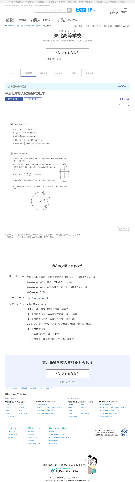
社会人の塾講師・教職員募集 (59, 437)
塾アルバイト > (72, 2)
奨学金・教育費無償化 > (16, 2)
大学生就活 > (99, 2)
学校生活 (89, 73)
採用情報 (31, 434)
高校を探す (20, 26)
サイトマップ (12, 437)
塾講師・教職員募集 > (86, 2)
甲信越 (21, 407)
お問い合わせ (33, 437)
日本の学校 (10, 26)
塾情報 (51, 431)
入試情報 (28, 73)
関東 (8, 407)
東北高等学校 (67, 35)
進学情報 (58, 73)
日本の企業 (53, 443)
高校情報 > (30, 2)
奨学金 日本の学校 (106, 416)
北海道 (87, 26)
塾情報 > (62, 2)
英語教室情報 (53, 440)
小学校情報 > (52, 2)
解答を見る (125, 99)
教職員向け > (123, 2)
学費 (74, 73)
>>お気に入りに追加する (85, 41)
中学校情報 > (41, 2)
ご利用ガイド (12, 431)
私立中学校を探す (106, 404)
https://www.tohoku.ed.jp (38, 298)
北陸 (20, 411)
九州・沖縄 (10, 416)
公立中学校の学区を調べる (109, 413)
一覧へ (122, 86)
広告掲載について (34, 440)
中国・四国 (23, 413)
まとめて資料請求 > (111, 2)
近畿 (8, 413)
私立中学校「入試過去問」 (109, 410)
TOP (13, 73)
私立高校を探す (43, 404)
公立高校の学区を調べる (46, 413)
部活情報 (43, 73)
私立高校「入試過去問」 (46, 410)
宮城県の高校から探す (33, 26)
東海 (8, 411)
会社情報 (31, 431)
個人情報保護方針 (34, 443)
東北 (20, 405)
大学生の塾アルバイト (56, 434)
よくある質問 (12, 434)
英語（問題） (33, 99)
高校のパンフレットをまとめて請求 (50, 407)
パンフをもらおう (67, 52)
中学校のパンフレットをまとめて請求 (114, 407)
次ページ (123, 105)
